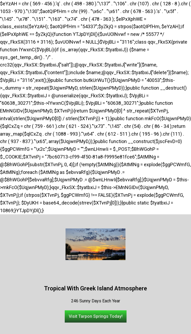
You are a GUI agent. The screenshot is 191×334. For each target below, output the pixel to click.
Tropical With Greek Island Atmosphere (95, 288)
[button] (96, 316)
